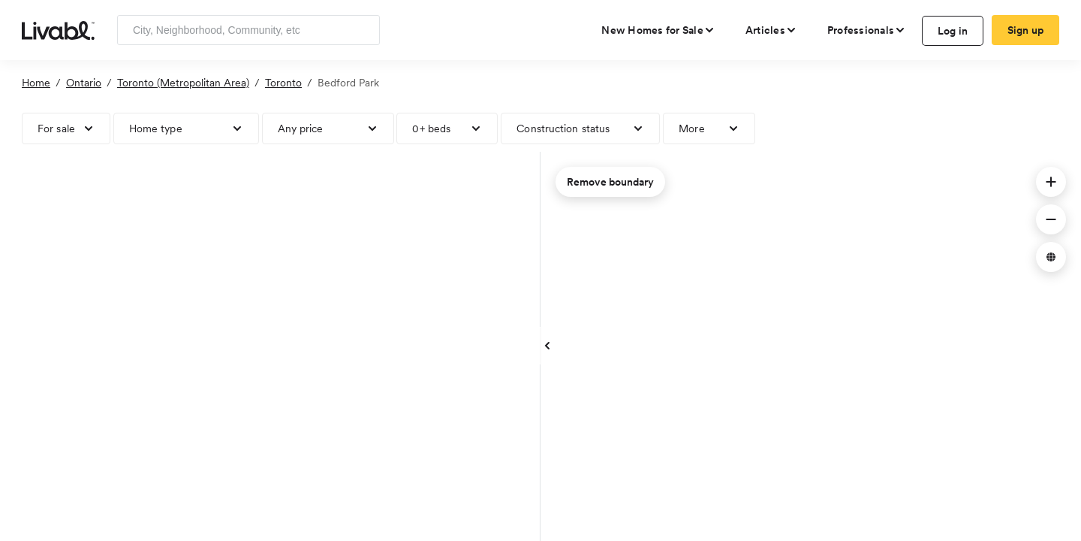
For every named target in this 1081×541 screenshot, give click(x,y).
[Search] (363, 30)
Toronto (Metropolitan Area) (183, 83)
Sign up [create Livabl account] (1025, 30)
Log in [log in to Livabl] (953, 31)
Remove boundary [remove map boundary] (610, 182)
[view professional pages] (866, 30)
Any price (301, 128)
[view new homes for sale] (658, 30)
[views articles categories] (771, 30)
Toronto (283, 83)
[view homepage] (58, 29)
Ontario (83, 83)
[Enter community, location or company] (248, 30)
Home (36, 83)
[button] (1051, 182)
